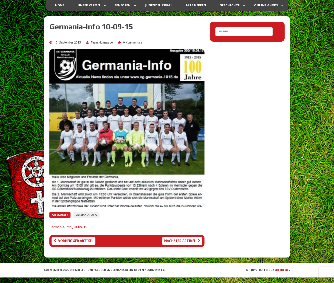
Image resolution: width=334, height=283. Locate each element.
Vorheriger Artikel (73, 241)
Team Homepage (102, 42)
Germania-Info (86, 214)
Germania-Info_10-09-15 (68, 227)
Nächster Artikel (182, 241)
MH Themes (282, 270)
